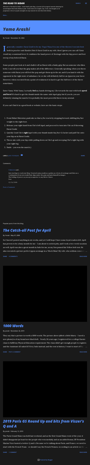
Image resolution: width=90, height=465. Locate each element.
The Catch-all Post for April (27, 230)
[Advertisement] (45, 207)
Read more (83, 256)
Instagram (26, 15)
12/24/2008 (12, 182)
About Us (15, 15)
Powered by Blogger (45, 460)
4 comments (13, 256)
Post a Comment (9, 187)
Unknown (11, 170)
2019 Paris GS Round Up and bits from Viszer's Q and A (43, 424)
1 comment (13, 452)
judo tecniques (13, 155)
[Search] (78, 3)
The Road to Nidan (14, 3)
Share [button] (83, 155)
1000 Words (13, 325)
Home (5, 15)
